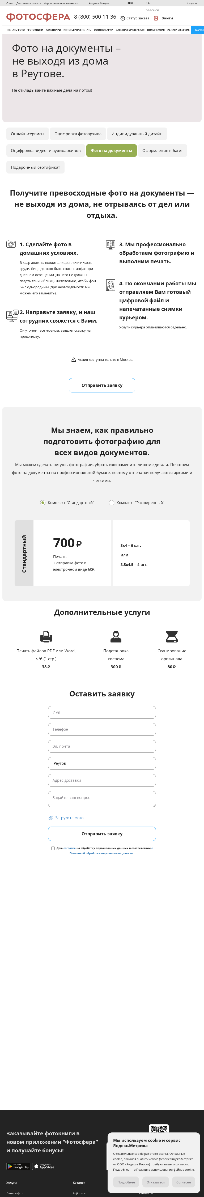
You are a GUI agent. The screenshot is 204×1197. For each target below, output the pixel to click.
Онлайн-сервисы (27, 140)
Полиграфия (156, 34)
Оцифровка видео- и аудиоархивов (46, 157)
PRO (130, 3)
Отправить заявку (102, 392)
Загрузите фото (69, 824)
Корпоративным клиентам (61, 3)
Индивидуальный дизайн (137, 140)
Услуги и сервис (178, 34)
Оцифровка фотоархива (77, 140)
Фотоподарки (103, 34)
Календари (53, 34)
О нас (10, 3)
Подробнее (126, 1182)
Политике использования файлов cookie (165, 1169)
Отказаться (156, 1182)
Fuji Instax (80, 1193)
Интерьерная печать (77, 34)
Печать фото (16, 34)
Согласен (183, 1182)
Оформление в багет (162, 157)
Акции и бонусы (99, 3)
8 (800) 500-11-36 (95, 18)
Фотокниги (35, 34)
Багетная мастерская (130, 34)
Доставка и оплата (28, 3)
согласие (69, 854)
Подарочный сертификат (35, 173)
